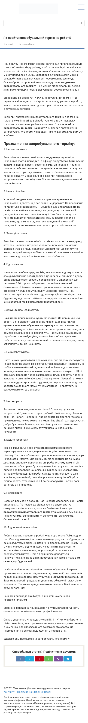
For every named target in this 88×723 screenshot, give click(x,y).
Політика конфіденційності (34, 691)
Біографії (8, 44)
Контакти (9, 691)
